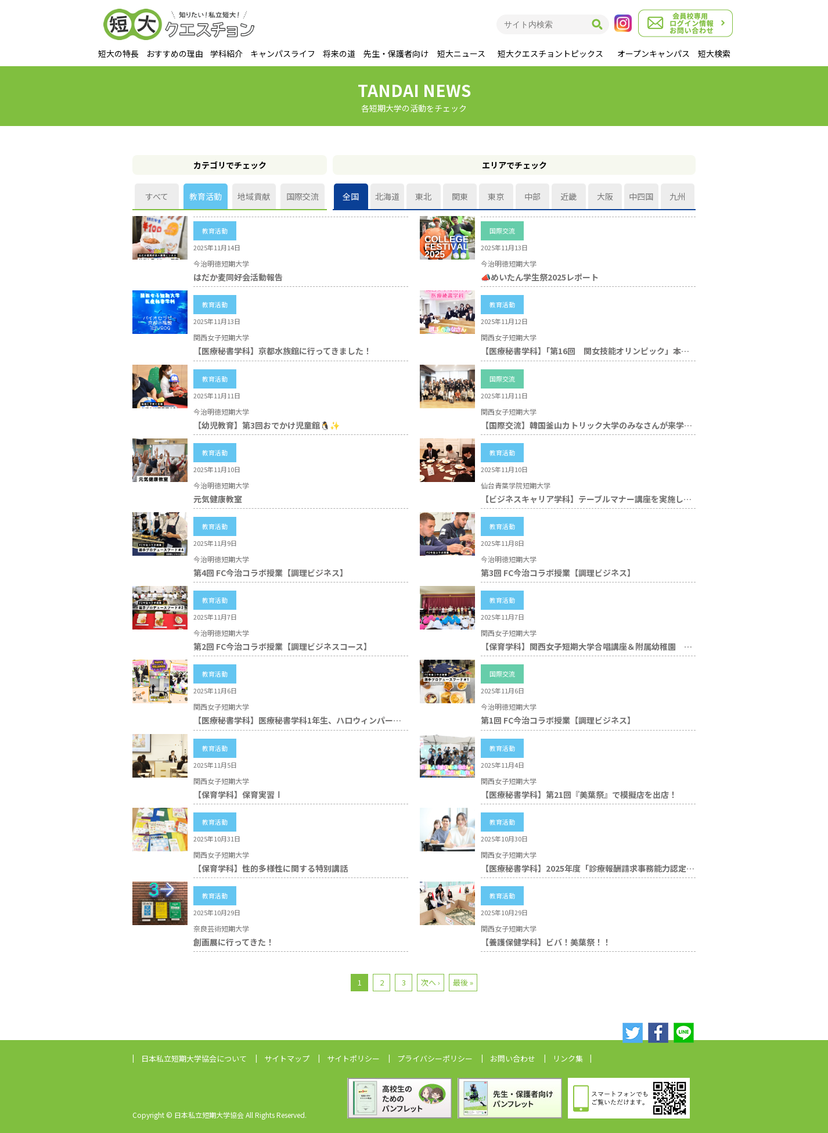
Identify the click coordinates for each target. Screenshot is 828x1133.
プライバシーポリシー (435, 1058)
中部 (532, 196)
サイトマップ (286, 1058)
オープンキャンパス (653, 53)
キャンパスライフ (282, 53)
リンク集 (568, 1058)
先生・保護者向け (396, 53)
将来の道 (339, 53)
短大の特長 (118, 53)
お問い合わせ (512, 1058)
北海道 (387, 196)
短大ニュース (461, 53)
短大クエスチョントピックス (550, 53)
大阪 (605, 196)
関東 (460, 196)
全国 (351, 196)
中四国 (641, 196)
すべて (156, 196)
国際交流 (302, 196)
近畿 (568, 196)
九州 (677, 196)
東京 (496, 196)
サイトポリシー (353, 1058)
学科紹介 (226, 53)
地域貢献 (253, 196)
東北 (423, 196)
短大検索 (714, 53)
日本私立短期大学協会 (194, 1058)
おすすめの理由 (174, 53)
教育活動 (205, 196)
